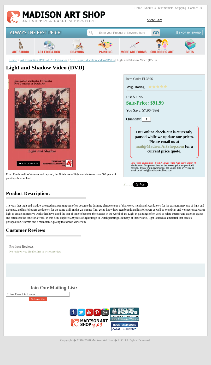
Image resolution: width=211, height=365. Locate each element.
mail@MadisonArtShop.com (159, 146)
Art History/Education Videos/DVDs (92, 60)
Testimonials (165, 8)
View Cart (154, 20)
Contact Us (195, 8)
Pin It (127, 184)
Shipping (180, 8)
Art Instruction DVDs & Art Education (44, 60)
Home (138, 8)
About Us (150, 8)
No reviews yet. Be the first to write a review (35, 251)
